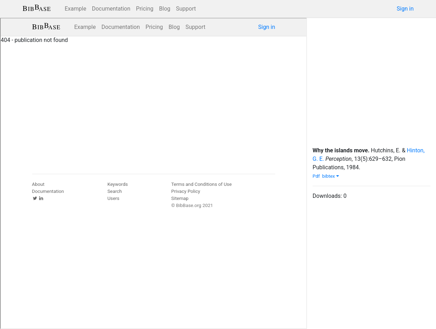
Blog (164, 8)
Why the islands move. (341, 150)
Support (186, 8)
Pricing (145, 8)
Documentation (111, 8)
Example (75, 8)
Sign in (405, 8)
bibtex (330, 176)
